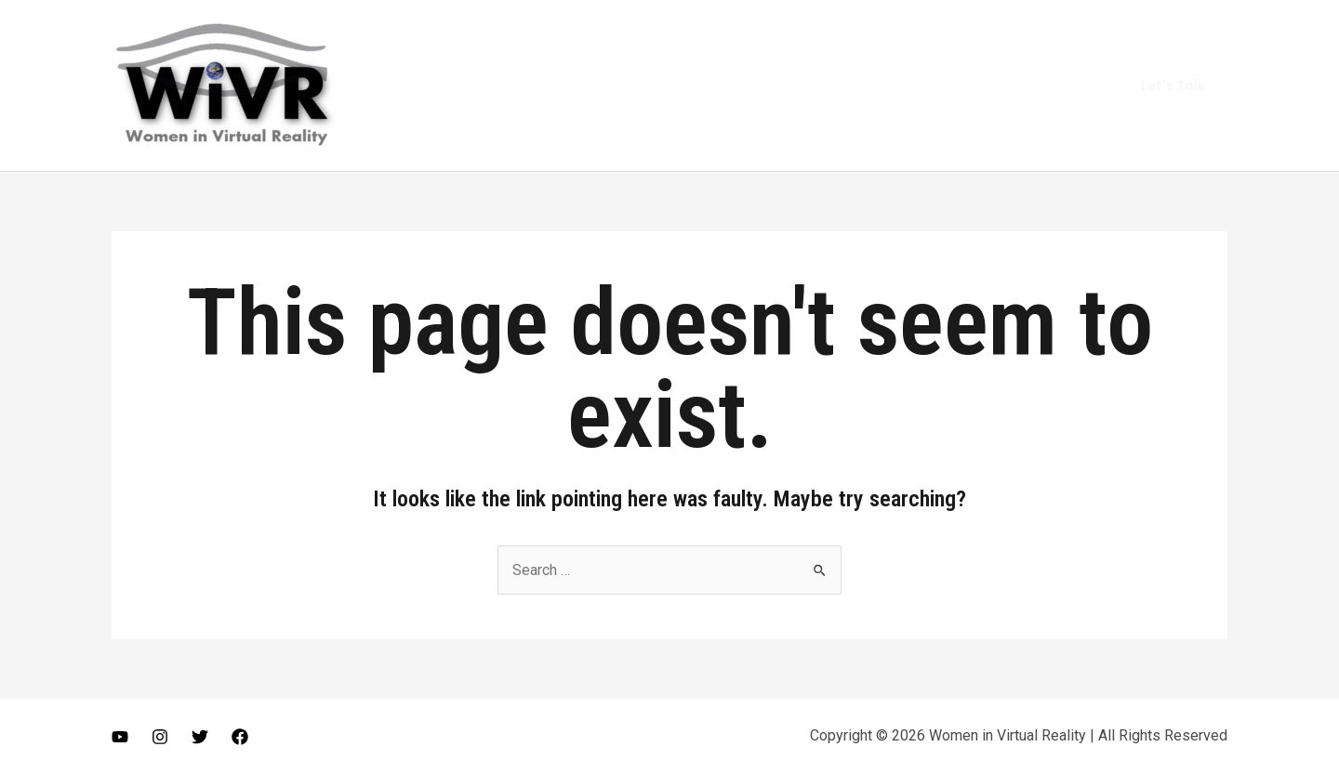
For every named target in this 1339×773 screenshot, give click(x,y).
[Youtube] (120, 736)
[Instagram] (160, 736)
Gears (956, 85)
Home (735, 85)
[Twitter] (200, 736)
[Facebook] (240, 736)
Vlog (893, 85)
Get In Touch (1045, 85)
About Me (816, 85)
